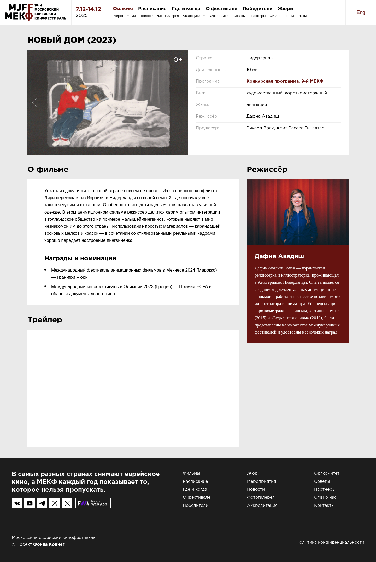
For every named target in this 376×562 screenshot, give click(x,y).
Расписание (152, 9)
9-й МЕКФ (312, 81)
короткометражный (306, 93)
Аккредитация (194, 16)
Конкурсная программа (272, 81)
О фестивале (221, 9)
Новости (146, 16)
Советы (239, 16)
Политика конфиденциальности (330, 542)
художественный (264, 93)
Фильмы (123, 9)
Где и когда (186, 9)
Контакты (299, 16)
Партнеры (257, 16)
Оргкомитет (220, 16)
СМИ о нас (278, 16)
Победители (257, 9)
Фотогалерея (168, 16)
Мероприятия (124, 16)
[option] (107, 102)
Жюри (285, 9)
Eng (361, 12)
